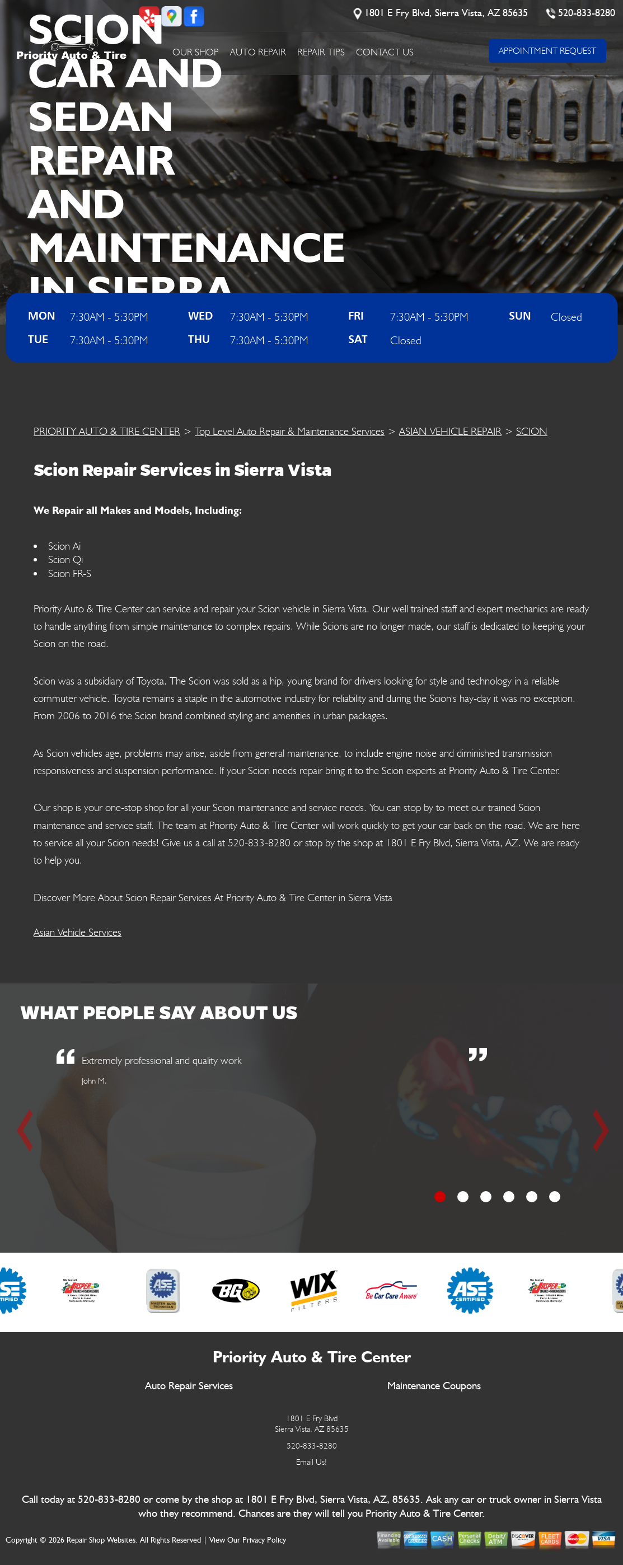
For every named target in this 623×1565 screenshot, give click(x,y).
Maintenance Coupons (434, 1386)
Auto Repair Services (189, 1386)
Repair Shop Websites (101, 1540)
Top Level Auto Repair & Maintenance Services (290, 431)
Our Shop (195, 52)
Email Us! (311, 1462)
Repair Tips (321, 52)
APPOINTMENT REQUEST (547, 50)
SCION (531, 431)
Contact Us (385, 52)
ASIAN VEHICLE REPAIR (450, 431)
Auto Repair (258, 52)
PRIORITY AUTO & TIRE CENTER (107, 431)
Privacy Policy (264, 1540)
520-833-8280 (587, 13)
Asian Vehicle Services (77, 932)
